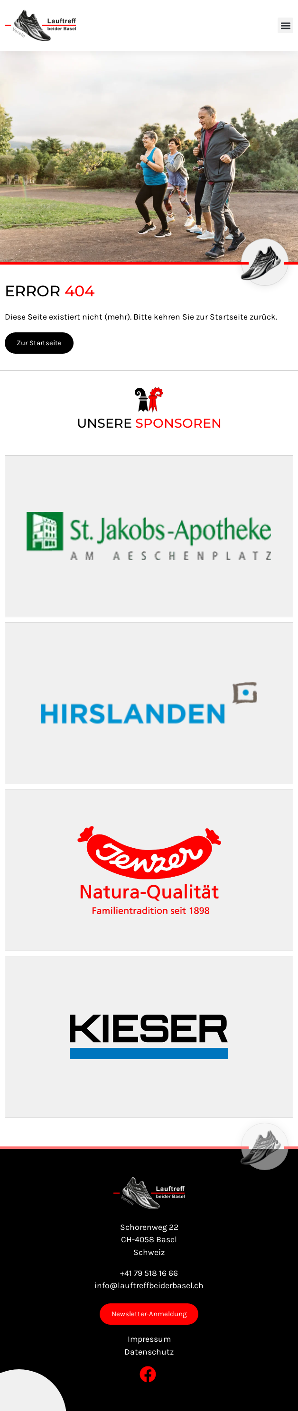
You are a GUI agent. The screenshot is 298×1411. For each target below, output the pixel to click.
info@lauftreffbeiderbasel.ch (149, 1285)
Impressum (149, 1339)
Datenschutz (149, 1351)
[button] (285, 25)
